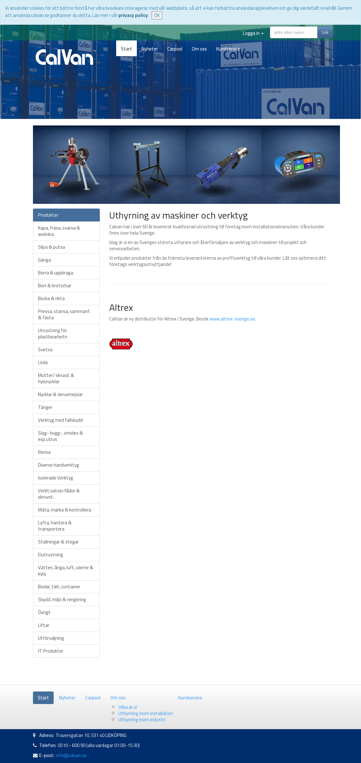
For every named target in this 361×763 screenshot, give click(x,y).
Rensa (44, 452)
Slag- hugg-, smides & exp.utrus (60, 436)
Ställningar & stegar (58, 541)
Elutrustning (50, 554)
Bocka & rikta (51, 298)
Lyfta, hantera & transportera (55, 525)
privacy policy (133, 15)
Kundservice (228, 48)
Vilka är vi (127, 707)
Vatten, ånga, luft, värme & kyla (65, 570)
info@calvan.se (71, 755)
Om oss (199, 48)
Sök (325, 32)
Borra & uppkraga (55, 272)
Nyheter (150, 48)
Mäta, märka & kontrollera (64, 509)
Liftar (43, 625)
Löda (43, 362)
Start (126, 48)
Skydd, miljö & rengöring (62, 599)
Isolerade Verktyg (55, 477)
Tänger (45, 407)
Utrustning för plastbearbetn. (53, 333)
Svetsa (45, 349)
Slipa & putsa (51, 247)
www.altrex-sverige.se (232, 318)
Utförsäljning (51, 638)
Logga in (253, 33)
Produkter (48, 215)
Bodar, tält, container (59, 586)
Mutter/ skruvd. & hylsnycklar (56, 378)
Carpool (174, 48)
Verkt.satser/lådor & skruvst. (59, 493)
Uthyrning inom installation (145, 713)
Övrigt (44, 612)
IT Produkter (50, 650)
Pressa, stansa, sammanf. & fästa (64, 314)
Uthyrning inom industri (141, 719)
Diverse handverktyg (58, 464)
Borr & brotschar (54, 285)
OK (157, 15)
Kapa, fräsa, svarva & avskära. (59, 231)
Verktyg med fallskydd (60, 420)
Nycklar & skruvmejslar (60, 394)
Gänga (44, 259)
